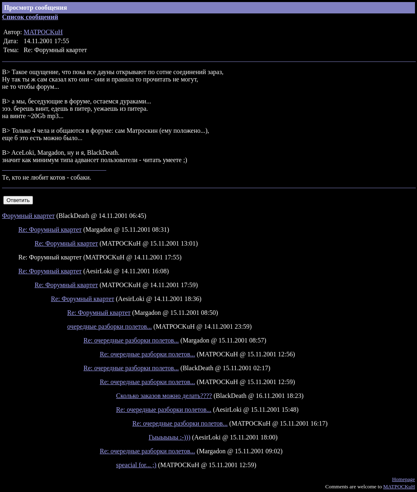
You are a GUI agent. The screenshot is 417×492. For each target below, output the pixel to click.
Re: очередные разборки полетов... (131, 340)
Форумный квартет (28, 215)
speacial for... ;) (136, 464)
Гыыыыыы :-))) (170, 437)
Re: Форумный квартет (50, 229)
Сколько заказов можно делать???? (164, 395)
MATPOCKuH (43, 32)
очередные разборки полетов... (109, 326)
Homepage (403, 479)
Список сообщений (30, 16)
